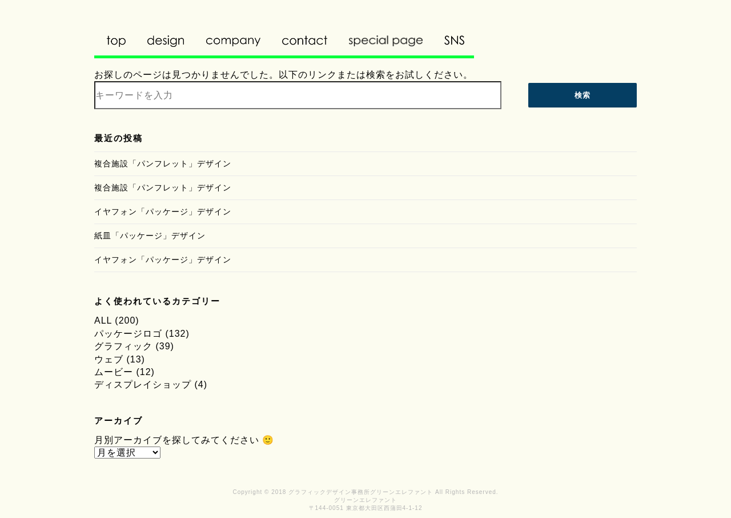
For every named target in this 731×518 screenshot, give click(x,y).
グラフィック (123, 346)
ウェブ (108, 359)
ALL (103, 320)
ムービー (113, 372)
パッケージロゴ (128, 333)
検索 (583, 95)
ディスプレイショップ (142, 384)
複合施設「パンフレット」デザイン (162, 163)
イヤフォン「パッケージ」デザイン (162, 211)
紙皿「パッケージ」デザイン (150, 235)
